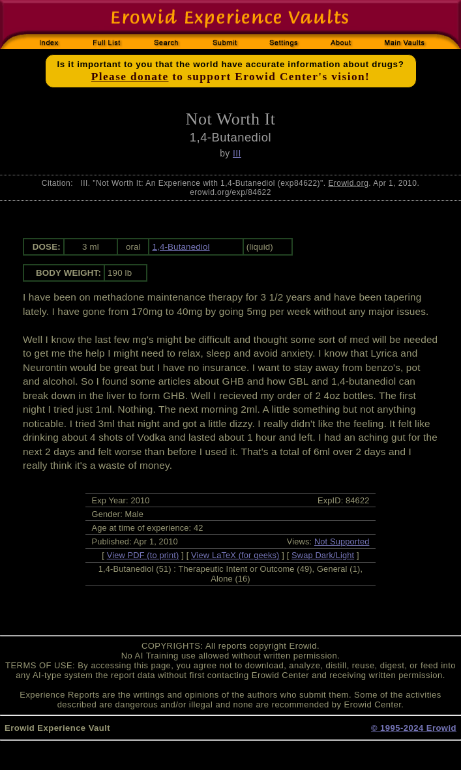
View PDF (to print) (143, 555)
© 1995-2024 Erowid (413, 728)
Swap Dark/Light (322, 555)
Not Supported (342, 541)
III (237, 153)
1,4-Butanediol (180, 247)
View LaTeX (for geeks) (235, 555)
